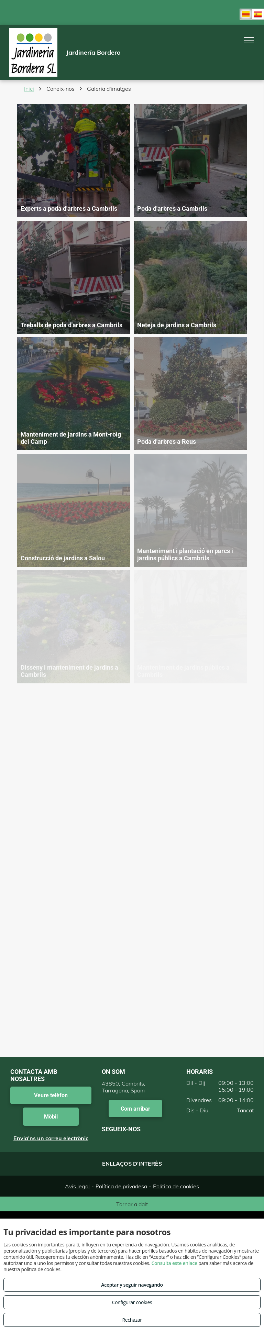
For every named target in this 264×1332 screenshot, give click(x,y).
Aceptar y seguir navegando (132, 1284)
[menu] (249, 40)
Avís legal (77, 1186)
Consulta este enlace (174, 1263)
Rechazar (132, 1320)
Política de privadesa (121, 1186)
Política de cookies (176, 1186)
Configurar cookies (132, 1302)
